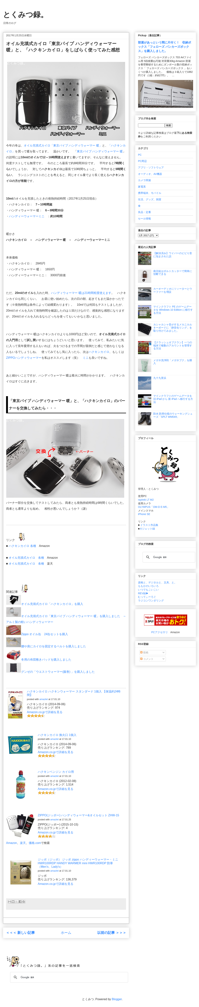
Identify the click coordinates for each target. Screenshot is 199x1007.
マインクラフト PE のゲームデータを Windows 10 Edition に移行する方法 (173, 309)
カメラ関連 (144, 180)
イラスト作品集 (149, 524)
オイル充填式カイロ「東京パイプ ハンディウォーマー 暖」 (63, 145)
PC (140, 154)
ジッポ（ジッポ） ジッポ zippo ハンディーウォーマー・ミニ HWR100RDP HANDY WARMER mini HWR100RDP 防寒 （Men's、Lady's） (78, 863)
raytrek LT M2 (146, 499)
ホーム (66, 933)
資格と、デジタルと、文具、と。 (157, 582)
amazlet (43, 699)
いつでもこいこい (148, 589)
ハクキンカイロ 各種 (22, 545)
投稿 (144, 652)
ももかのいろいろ (148, 585)
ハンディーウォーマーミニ (26, 216)
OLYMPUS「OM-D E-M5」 (153, 506)
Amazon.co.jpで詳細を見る (44, 712)
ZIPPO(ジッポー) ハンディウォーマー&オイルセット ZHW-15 (78, 815)
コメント (146, 658)
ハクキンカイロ (99, 351)
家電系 (142, 186)
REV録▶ (143, 593)
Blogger (117, 999)
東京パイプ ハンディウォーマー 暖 (100, 151)
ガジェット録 (147, 528)
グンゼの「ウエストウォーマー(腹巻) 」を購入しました (50, 671)
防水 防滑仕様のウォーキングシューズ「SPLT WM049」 (173, 415)
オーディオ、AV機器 (150, 173)
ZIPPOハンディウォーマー (23, 357)
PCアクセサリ (159, 632)
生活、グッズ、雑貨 (149, 199)
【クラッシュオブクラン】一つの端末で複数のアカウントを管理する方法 (172, 345)
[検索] (168, 557)
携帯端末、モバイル (149, 192)
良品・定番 (144, 212)
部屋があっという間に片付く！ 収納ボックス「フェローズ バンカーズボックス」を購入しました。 (164, 47)
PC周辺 (142, 161)
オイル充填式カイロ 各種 (26, 557)
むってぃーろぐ (147, 596)
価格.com (35, 842)
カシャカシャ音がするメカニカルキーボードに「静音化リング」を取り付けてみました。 (172, 327)
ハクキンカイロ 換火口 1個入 (57, 735)
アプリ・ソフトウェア (151, 167)
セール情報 (144, 218)
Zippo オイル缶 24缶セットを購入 (37, 634)
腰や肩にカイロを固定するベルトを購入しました (46, 646)
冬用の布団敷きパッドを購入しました (38, 659)
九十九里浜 (159, 377)
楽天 (23, 842)
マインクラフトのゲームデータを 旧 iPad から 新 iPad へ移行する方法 (173, 399)
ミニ (86, 357)
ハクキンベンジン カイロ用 (56, 771)
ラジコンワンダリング (151, 600)
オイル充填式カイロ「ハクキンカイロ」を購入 (44, 603)
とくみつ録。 (25, 15)
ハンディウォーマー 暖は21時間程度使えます (81, 292)
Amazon (11, 842)
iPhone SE (144, 514)
